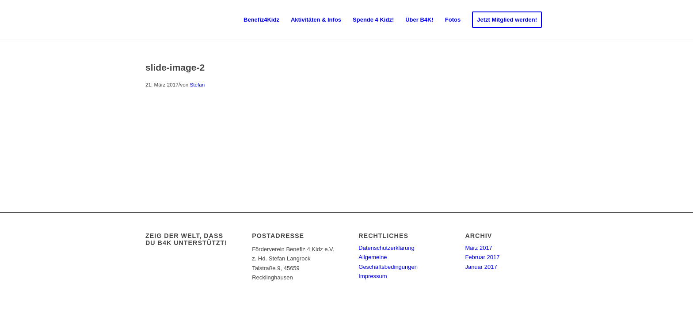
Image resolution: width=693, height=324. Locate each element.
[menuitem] (261, 20)
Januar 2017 (481, 267)
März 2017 (478, 248)
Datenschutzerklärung (386, 248)
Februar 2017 (482, 257)
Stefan (197, 84)
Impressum (372, 276)
